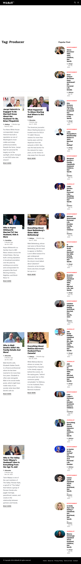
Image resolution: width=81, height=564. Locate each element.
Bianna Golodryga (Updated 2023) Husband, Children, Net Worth (71, 540)
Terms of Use (68, 560)
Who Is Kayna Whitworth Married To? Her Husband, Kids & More (12, 232)
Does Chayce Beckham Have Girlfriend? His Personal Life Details (71, 82)
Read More (7, 163)
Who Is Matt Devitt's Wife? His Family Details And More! (11, 347)
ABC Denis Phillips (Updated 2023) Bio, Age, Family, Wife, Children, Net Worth (70, 341)
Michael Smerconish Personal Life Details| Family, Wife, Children (71, 223)
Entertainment (72, 47)
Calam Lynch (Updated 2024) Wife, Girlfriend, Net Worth (71, 484)
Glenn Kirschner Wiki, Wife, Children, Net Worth (70, 55)
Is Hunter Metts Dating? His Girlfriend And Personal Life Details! (70, 456)
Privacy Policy (58, 560)
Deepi (70, 64)
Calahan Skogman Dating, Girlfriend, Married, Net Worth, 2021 (71, 310)
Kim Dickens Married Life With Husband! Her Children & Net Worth (70, 110)
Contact (75, 560)
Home (45, 560)
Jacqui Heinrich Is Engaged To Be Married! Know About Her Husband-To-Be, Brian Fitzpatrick (11, 116)
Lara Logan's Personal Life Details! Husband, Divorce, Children (70, 401)
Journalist (71, 184)
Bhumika (32, 120)
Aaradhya (8, 239)
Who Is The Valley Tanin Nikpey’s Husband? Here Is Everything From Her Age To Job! (11, 461)
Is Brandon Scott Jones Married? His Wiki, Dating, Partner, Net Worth (70, 253)
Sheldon (69, 176)
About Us (50, 560)
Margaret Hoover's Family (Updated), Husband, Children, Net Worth (71, 165)
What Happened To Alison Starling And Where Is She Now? (36, 113)
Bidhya (7, 125)
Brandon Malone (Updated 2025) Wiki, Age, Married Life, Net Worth (70, 282)
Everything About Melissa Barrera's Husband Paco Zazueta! (35, 348)
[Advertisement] (40, 23)
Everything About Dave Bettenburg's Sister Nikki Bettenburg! (36, 232)
